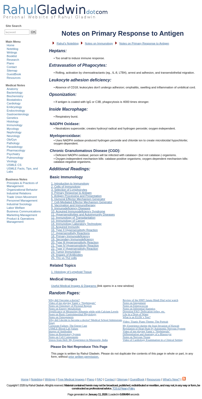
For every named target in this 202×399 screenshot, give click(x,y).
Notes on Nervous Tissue (136, 337)
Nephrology (14, 132)
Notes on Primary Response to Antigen (144, 43)
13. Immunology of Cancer (68, 220)
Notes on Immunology (99, 43)
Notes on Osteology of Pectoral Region (70, 305)
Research (13, 59)
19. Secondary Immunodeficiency (72, 239)
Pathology (13, 143)
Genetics (12, 117)
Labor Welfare (16, 207)
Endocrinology (16, 110)
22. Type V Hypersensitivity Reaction (74, 248)
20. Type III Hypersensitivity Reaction (75, 242)
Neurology (13, 135)
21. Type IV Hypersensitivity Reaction (75, 245)
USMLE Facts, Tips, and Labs (22, 170)
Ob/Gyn (12, 139)
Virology (12, 161)
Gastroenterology (18, 114)
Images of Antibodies (60, 331)
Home (10, 45)
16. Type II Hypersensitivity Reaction (74, 230)
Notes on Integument (134, 303)
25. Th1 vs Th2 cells (64, 257)
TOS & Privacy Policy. (123, 388)
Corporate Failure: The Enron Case (68, 325)
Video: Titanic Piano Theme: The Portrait (145, 321)
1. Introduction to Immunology (70, 183)
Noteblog (12, 48)
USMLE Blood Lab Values (63, 328)
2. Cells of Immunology (65, 186)
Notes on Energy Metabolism (65, 308)
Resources (13, 77)
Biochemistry (15, 96)
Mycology (13, 128)
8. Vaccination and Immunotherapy (73, 205)
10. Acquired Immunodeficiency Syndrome (78, 211)
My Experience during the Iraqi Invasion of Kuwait (151, 325)
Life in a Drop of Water (136, 314)
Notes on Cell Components (63, 337)
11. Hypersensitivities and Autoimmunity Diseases (83, 214)
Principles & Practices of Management (22, 184)
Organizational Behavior (22, 189)
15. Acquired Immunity (65, 226)
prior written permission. (83, 356)
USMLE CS (14, 164)
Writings (12, 52)
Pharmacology (16, 150)
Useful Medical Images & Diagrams (74, 285)
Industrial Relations (19, 193)
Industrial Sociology (19, 204)
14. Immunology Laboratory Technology (76, 223)
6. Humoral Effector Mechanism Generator (78, 199)
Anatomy (12, 88)
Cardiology (13, 103)
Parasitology (15, 146)
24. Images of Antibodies (67, 254)
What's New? (171, 379)
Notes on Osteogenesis (61, 317)
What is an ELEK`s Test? (137, 317)
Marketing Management (22, 215)
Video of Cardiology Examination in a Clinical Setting (153, 340)
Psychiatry (13, 154)
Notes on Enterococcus (135, 305)
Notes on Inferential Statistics (139, 308)
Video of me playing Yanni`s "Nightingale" (72, 303)
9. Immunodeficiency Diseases (70, 208)
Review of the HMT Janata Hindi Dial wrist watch (150, 300)
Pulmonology (15, 157)
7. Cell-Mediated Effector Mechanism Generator (81, 202)
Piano (10, 63)
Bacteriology (15, 92)
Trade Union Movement (22, 196)
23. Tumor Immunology (65, 251)
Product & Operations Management (20, 220)
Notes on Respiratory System (65, 334)
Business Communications (24, 211)
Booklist (12, 56)
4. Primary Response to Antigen (71, 192)
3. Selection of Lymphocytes (69, 189)
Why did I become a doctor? (64, 300)
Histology (13, 121)
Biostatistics (14, 99)
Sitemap (12, 70)
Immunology (14, 125)
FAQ (99, 379)
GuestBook (14, 74)
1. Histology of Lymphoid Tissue (71, 271)
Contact (12, 66)
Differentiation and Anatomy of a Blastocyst (147, 334)
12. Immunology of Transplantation (73, 217)
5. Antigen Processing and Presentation (76, 195)
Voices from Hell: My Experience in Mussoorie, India (78, 340)
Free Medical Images (71, 379)
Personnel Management (22, 200)
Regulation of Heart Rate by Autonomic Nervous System (154, 328)
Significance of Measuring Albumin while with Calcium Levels (83, 311)
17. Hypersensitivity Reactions (70, 233)
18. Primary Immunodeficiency (70, 236)
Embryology (14, 107)
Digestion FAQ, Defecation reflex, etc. (144, 311)
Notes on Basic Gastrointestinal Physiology (72, 314)
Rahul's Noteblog (68, 43)
